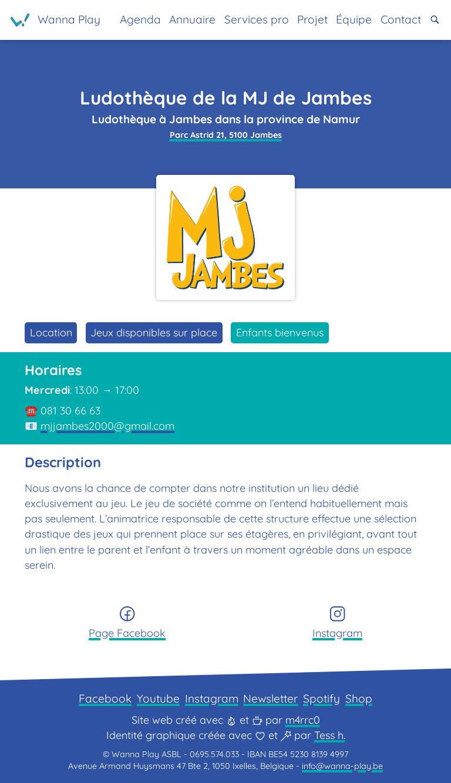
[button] (434, 19)
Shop (358, 698)
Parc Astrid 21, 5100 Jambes (226, 135)
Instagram (211, 698)
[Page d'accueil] (55, 20)
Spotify (321, 698)
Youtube (158, 698)
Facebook (105, 698)
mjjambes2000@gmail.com (107, 426)
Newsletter (270, 698)
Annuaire (192, 19)
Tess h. (329, 735)
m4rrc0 (302, 720)
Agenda (140, 19)
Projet (312, 19)
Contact (401, 19)
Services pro (256, 19)
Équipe (354, 19)
